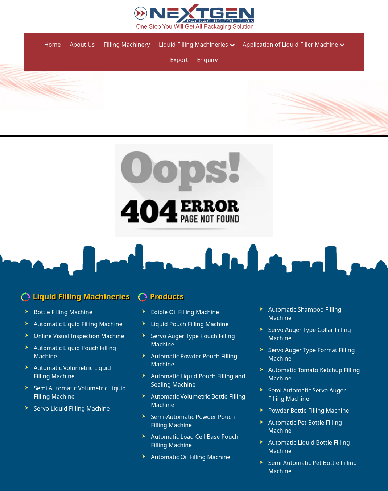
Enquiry (207, 60)
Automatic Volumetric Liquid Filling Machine (72, 372)
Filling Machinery (127, 45)
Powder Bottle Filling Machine (308, 411)
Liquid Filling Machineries (193, 45)
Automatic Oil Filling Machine (190, 457)
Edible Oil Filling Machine (185, 312)
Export (179, 60)
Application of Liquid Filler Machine (290, 45)
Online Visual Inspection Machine (79, 336)
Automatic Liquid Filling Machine (78, 324)
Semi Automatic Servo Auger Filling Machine (307, 394)
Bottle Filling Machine (63, 312)
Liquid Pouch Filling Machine (189, 324)
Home (52, 45)
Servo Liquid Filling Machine (72, 408)
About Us (82, 45)
